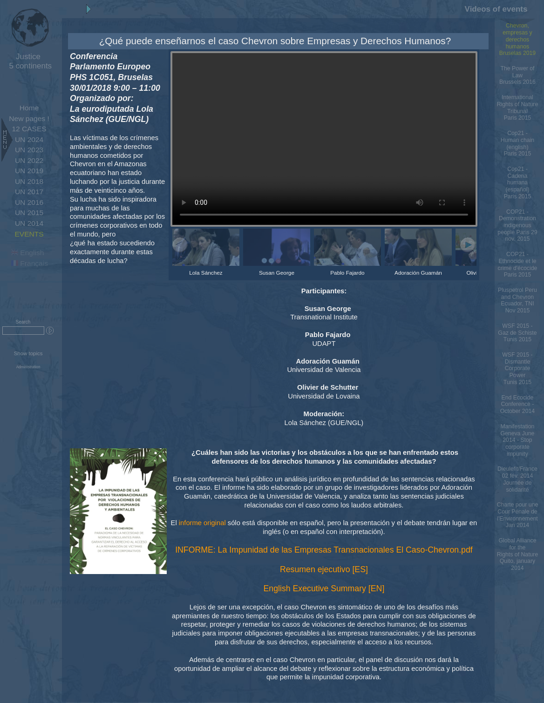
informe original (202, 523)
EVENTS (28, 234)
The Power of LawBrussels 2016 (517, 75)
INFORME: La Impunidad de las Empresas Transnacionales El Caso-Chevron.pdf (324, 549)
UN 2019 (29, 171)
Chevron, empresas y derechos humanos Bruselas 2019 (517, 39)
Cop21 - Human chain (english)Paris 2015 (517, 143)
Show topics (28, 353)
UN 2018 (29, 181)
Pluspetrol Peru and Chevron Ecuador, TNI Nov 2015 (517, 300)
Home (29, 108)
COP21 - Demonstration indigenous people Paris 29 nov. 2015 (517, 226)
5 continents (28, 61)
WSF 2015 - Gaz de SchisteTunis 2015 (517, 333)
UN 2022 (29, 160)
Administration (28, 367)
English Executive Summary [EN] (324, 588)
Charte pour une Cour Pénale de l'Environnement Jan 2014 (517, 514)
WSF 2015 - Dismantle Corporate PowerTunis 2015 (517, 368)
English (27, 253)
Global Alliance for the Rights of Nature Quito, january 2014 (517, 554)
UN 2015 (29, 212)
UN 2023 (29, 150)
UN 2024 (29, 139)
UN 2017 (29, 192)
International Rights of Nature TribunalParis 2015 (517, 107)
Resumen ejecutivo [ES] (324, 569)
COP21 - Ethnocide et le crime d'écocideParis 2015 (517, 264)
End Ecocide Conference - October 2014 (517, 404)
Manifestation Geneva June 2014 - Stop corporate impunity (517, 440)
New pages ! (29, 118)
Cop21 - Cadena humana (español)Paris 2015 (517, 183)
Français (29, 263)
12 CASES (29, 129)
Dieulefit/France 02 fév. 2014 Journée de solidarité (517, 479)
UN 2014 (29, 223)
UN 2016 (29, 202)
